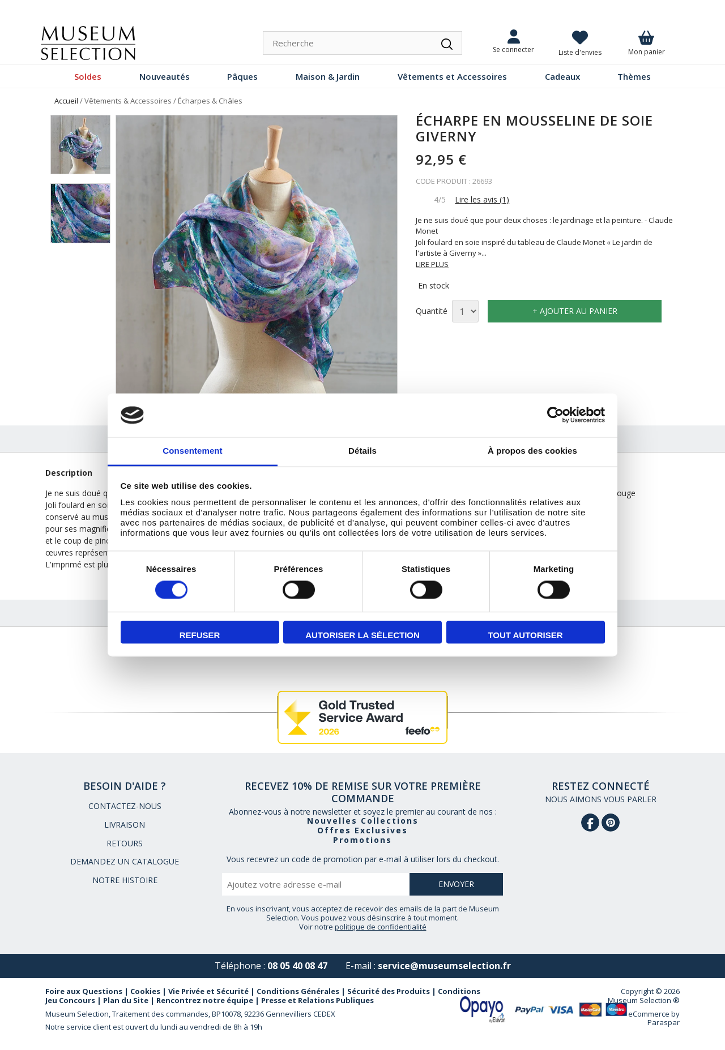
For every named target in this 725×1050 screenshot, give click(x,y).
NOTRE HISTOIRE (124, 880)
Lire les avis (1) (482, 199)
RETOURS (124, 843)
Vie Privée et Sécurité (208, 991)
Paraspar (663, 1022)
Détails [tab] (362, 450)
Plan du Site (125, 1000)
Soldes (87, 76)
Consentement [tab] (192, 450)
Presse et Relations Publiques (317, 1000)
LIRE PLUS (432, 264)
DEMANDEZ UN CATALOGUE (124, 861)
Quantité (431, 311)
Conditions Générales (298, 991)
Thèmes (634, 76)
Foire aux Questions (83, 991)
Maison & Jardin (328, 76)
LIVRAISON (124, 824)
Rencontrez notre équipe (204, 1000)
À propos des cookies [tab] (532, 450)
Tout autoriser (525, 635)
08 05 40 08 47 (297, 965)
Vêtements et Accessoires (452, 76)
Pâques (242, 76)
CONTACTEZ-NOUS (124, 806)
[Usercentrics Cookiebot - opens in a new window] (555, 415)
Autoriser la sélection (362, 635)
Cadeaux (562, 76)
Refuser (200, 635)
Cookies (145, 991)
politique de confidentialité (381, 927)
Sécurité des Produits (388, 991)
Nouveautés (164, 76)
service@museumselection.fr (444, 965)
